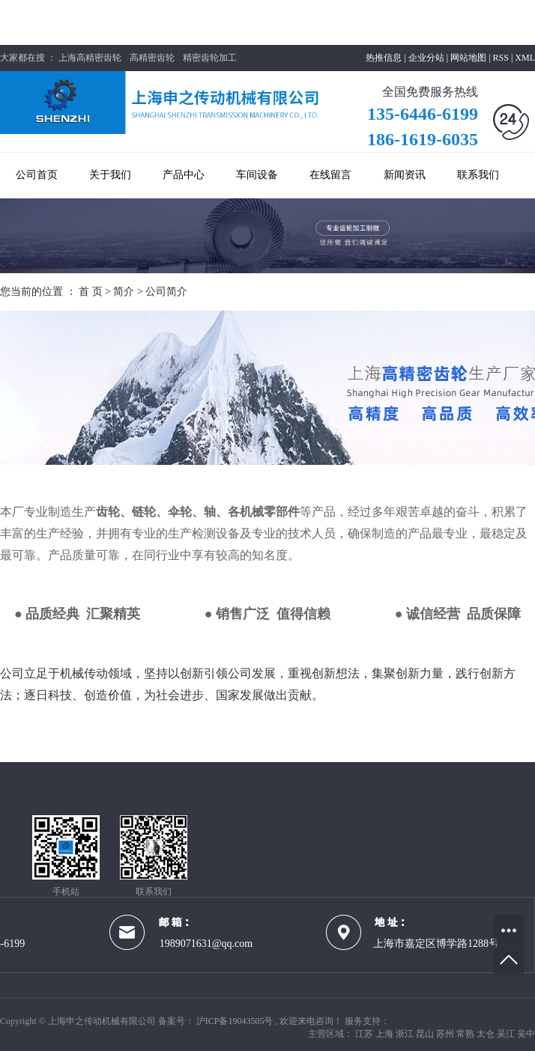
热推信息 (384, 57)
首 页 (91, 291)
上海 (385, 1034)
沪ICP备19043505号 (234, 1021)
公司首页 (37, 174)
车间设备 (257, 174)
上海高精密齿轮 (89, 57)
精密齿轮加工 (210, 57)
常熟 (466, 1034)
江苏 (365, 1034)
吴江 (507, 1034)
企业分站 (426, 57)
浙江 (406, 1034)
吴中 (526, 1034)
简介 (125, 291)
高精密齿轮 (152, 57)
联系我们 (478, 174)
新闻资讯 (405, 174)
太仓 (487, 1034)
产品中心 (184, 174)
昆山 (426, 1034)
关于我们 (110, 174)
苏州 (446, 1034)
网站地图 (469, 57)
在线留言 (330, 174)
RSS (501, 57)
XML (525, 57)
